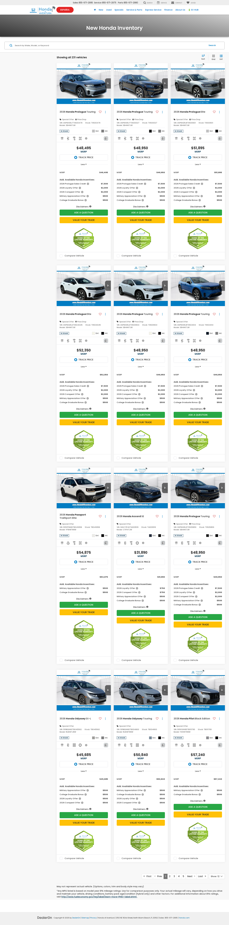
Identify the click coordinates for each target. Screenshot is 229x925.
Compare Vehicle (74, 255)
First (147, 876)
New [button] (101, 9)
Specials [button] (118, 9)
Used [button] (109, 9)
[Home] (94, 9)
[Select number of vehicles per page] (217, 876)
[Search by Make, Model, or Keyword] (110, 45)
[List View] (221, 57)
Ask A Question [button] (83, 212)
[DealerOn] (44, 917)
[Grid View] (212, 57)
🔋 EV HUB (193, 9)
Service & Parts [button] (134, 9)
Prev (158, 876)
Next (191, 876)
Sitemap (85, 918)
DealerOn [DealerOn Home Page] (76, 918)
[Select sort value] (204, 57)
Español (65, 9)
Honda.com (184, 918)
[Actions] (105, 112)
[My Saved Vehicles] (191, 2)
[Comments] (106, 138)
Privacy (93, 918)
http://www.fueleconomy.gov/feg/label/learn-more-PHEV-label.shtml (99, 896)
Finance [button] (168, 9)
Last (202, 876)
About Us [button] (180, 9)
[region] (84, 188)
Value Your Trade (84, 220)
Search (212, 45)
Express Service (153, 9)
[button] (108, 83)
